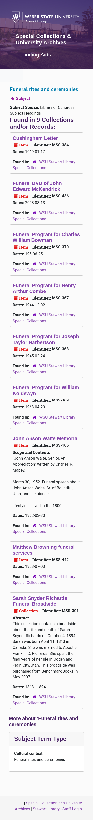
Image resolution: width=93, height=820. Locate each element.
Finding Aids (36, 55)
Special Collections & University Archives (43, 39)
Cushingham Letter (35, 138)
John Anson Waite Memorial (46, 438)
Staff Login (72, 809)
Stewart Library (46, 809)
